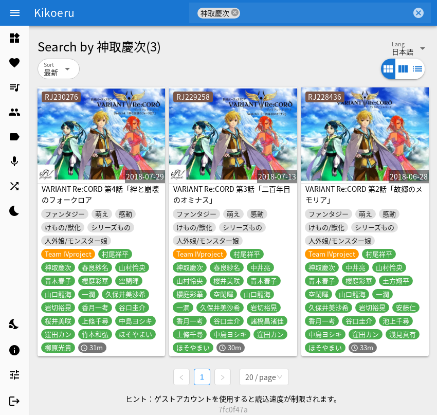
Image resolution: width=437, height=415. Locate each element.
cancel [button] (235, 12)
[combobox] (325, 13)
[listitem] (14, 38)
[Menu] (15, 13)
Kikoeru (54, 12)
